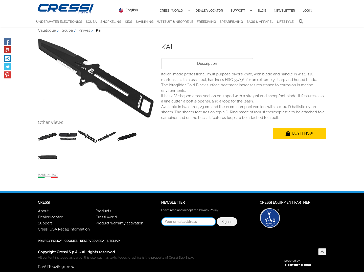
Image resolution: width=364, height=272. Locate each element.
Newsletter (284, 10)
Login (307, 10)
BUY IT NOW (299, 136)
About (43, 211)
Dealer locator (50, 217)
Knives (84, 33)
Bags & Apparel (259, 22)
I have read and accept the (189, 210)
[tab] (289, 66)
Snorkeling (110, 22)
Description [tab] (207, 66)
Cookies (71, 241)
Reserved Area (92, 241)
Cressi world (106, 217)
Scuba (91, 22)
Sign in (226, 222)
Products (103, 211)
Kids (128, 22)
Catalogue (47, 33)
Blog (262, 10)
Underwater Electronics (59, 22)
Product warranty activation (119, 223)
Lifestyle (285, 22)
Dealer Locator (209, 10)
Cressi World (171, 10)
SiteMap (113, 241)
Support (238, 10)
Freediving (206, 22)
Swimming (144, 22)
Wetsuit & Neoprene (175, 22)
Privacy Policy (208, 210)
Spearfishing (231, 22)
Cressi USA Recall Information (64, 229)
